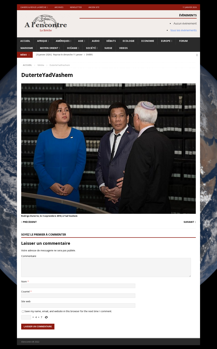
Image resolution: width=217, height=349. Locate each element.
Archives (59, 7)
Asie (80, 40)
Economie (147, 40)
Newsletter (76, 7)
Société (91, 48)
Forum (183, 40)
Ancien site (93, 7)
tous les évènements (184, 30)
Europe (165, 40)
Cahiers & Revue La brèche (33, 7)
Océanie (72, 48)
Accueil (25, 40)
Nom (24, 281)
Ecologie (128, 40)
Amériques (63, 40)
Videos (123, 48)
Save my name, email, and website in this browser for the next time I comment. (68, 310)
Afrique (42, 40)
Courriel (25, 291)
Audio (96, 40)
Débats (111, 40)
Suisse (108, 48)
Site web (26, 301)
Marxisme (27, 48)
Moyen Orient (49, 48)
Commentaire (28, 255)
